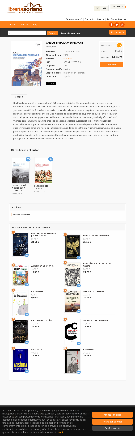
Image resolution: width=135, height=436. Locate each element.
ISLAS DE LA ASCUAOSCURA (96, 235)
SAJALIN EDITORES (71, 51)
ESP (97, 8)
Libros (24, 24)
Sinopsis (19, 96)
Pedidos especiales (21, 214)
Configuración (112, 428)
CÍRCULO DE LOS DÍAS (41, 320)
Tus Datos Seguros (116, 19)
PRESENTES (88, 349)
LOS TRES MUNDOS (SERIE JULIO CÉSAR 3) (43, 234)
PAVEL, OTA (51, 46)
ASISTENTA (36, 349)
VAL (104, 8)
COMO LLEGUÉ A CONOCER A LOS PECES (19, 188)
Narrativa (67, 58)
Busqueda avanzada (70, 33)
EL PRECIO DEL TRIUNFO (41, 187)
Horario (100, 19)
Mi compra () (117, 32)
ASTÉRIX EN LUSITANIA (42, 266)
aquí (60, 432)
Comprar (111, 64)
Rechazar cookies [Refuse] (112, 421)
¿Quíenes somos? (73, 19)
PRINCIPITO (37, 291)
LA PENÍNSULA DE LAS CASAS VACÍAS (97, 264)
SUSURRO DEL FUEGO (93, 291)
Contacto (89, 19)
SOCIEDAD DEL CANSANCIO (96, 320)
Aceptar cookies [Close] (112, 414)
